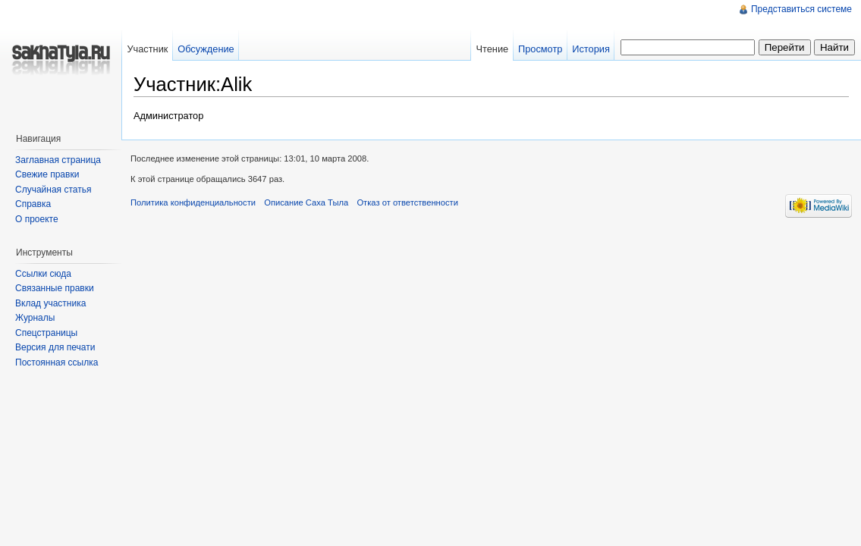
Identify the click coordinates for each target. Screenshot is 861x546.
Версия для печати (55, 347)
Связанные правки (54, 288)
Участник (147, 49)
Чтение (492, 49)
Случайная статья (53, 189)
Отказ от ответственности (407, 202)
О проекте (36, 219)
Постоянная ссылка (56, 362)
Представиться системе (801, 9)
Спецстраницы (46, 333)
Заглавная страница (58, 160)
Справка (33, 204)
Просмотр (540, 49)
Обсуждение (206, 49)
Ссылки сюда (43, 273)
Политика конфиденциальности (193, 202)
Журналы (35, 317)
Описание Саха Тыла (306, 202)
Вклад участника (50, 303)
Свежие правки (47, 174)
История (591, 49)
